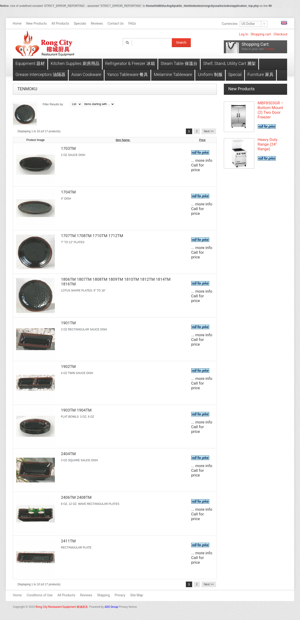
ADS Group (111, 607)
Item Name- (123, 140)
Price (202, 140)
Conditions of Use (40, 595)
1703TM (68, 148)
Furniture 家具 (261, 74)
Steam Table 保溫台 (179, 63)
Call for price (197, 167)
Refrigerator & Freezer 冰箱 (130, 63)
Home (17, 595)
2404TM (68, 453)
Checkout (280, 34)
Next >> (209, 131)
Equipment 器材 (30, 63)
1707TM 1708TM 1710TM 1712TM (92, 235)
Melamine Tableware (173, 74)
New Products (241, 88)
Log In (243, 34)
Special (235, 74)
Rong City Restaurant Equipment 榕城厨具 (62, 607)
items (269, 49)
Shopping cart (261, 34)
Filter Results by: (53, 104)
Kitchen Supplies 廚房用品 (75, 63)
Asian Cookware (86, 74)
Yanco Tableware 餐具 (127, 74)
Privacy (120, 595)
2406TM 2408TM (76, 497)
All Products (66, 595)
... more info (201, 160)
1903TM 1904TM (76, 410)
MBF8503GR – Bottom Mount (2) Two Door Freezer (270, 110)
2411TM (68, 541)
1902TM (68, 366)
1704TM (68, 192)
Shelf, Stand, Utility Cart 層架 (229, 63)
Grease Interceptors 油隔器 (40, 74)
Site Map (136, 595)
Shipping (103, 595)
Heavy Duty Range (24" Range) (268, 144)
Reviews (86, 595)
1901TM (68, 323)
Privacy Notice (128, 607)
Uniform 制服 (210, 74)
